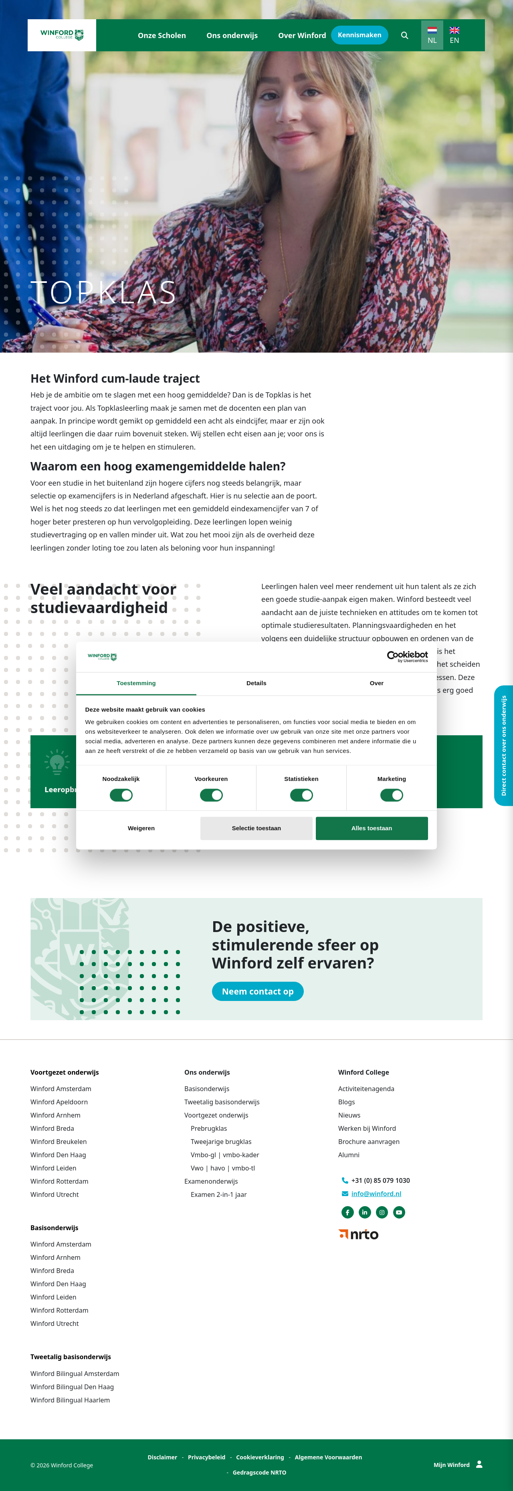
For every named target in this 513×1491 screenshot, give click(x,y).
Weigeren (141, 828)
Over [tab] (377, 683)
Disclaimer (162, 1457)
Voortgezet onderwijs (216, 1115)
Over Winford (302, 35)
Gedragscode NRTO (260, 1472)
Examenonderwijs (211, 1181)
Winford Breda (52, 1128)
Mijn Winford (458, 1465)
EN (454, 40)
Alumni (349, 1154)
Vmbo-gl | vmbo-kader (225, 1154)
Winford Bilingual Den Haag (72, 1386)
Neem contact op (258, 991)
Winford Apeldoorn (59, 1102)
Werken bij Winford (367, 1128)
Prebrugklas (209, 1128)
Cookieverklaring (260, 1457)
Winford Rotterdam (59, 1181)
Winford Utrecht (54, 1194)
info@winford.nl (372, 1193)
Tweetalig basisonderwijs (222, 1102)
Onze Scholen (162, 35)
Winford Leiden (53, 1168)
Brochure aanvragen (369, 1141)
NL (432, 40)
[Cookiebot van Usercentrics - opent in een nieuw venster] (393, 657)
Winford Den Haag (58, 1154)
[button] (404, 35)
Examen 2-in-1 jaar (219, 1194)
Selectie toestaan (256, 828)
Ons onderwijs (232, 35)
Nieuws (349, 1115)
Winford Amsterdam (60, 1088)
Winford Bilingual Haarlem (70, 1400)
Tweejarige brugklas (221, 1141)
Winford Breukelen (58, 1141)
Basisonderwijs (206, 1088)
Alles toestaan (371, 828)
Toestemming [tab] (136, 683)
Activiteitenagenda (366, 1088)
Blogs (346, 1102)
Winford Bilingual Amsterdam (74, 1373)
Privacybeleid (207, 1457)
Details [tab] (256, 683)
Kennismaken (360, 34)
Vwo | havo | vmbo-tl (223, 1168)
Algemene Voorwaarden (328, 1457)
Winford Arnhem (55, 1115)
